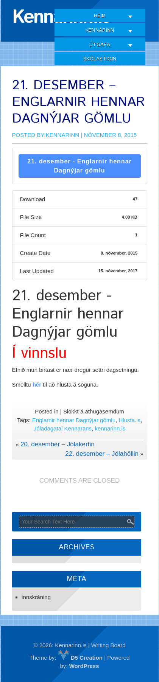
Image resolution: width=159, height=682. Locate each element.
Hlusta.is (129, 420)
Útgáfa (99, 44)
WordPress (84, 666)
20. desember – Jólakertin (57, 444)
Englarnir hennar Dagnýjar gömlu (73, 420)
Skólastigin (99, 59)
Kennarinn (100, 30)
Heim (100, 16)
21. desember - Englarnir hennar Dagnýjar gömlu (79, 166)
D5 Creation (80, 657)
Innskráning (36, 597)
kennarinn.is (110, 428)
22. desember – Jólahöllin (102, 453)
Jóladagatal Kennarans (63, 428)
